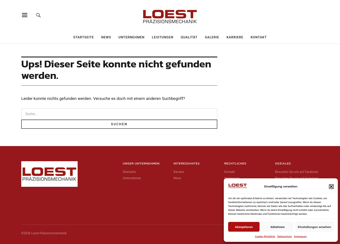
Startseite (83, 37)
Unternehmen (131, 37)
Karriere (235, 37)
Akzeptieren (244, 226)
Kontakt (259, 37)
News (106, 37)
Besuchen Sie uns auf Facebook (296, 172)
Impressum (300, 236)
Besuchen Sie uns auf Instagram (296, 178)
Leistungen (162, 37)
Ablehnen (277, 226)
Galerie (212, 37)
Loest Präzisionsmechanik (49, 233)
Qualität (189, 37)
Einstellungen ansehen (314, 226)
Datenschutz (284, 236)
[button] (331, 186)
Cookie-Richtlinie (265, 236)
